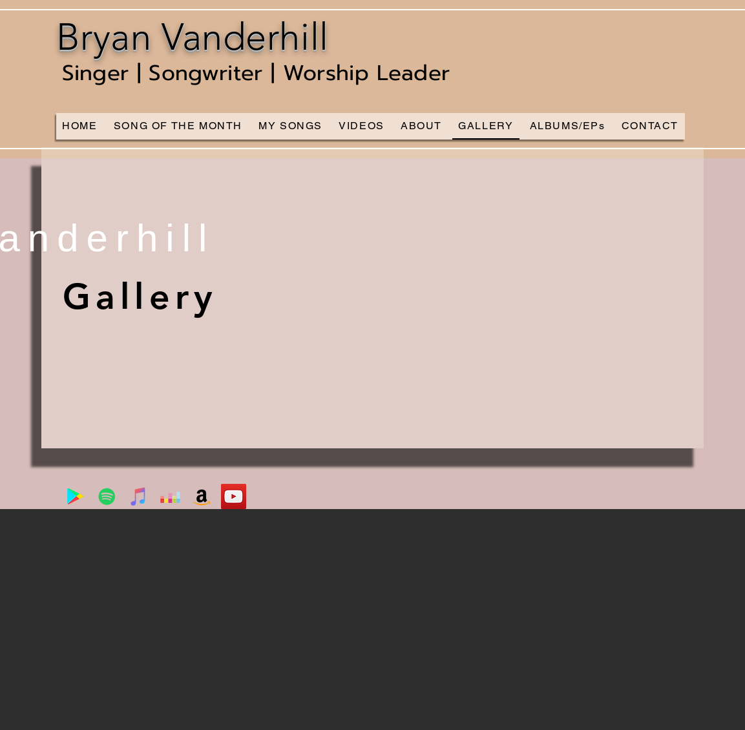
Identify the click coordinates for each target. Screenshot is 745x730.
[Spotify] (107, 496)
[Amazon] (202, 496)
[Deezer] (170, 496)
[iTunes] (138, 496)
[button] (372, 297)
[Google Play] (75, 496)
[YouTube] (233, 496)
